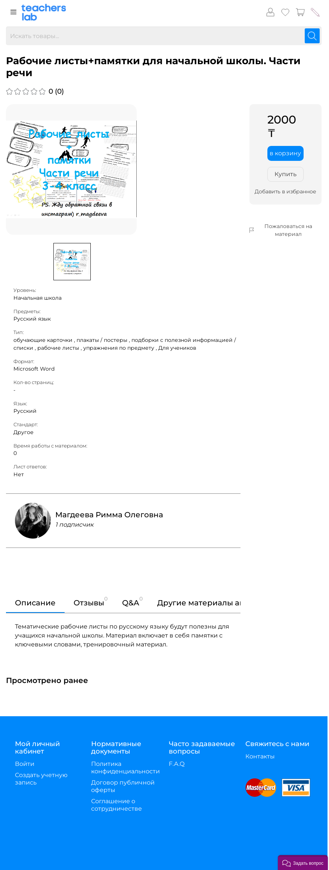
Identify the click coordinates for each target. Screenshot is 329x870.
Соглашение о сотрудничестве (116, 805)
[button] (303, 862)
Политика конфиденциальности (125, 767)
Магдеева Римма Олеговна (109, 514)
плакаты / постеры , (104, 340)
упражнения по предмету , (120, 347)
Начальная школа (37, 297)
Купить (285, 174)
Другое (23, 432)
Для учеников (177, 347)
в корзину (285, 153)
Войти (24, 763)
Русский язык (32, 318)
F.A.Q (176, 763)
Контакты (260, 756)
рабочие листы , (60, 347)
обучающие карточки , (45, 340)
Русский (25, 411)
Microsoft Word (34, 368)
